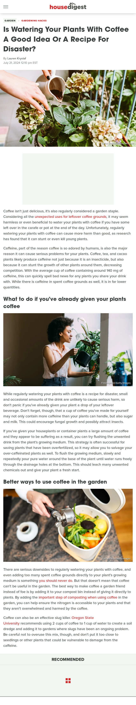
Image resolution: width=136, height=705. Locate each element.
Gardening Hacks (34, 20)
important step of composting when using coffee (78, 597)
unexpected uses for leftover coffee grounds (70, 216)
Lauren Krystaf (16, 58)
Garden (10, 20)
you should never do (55, 580)
